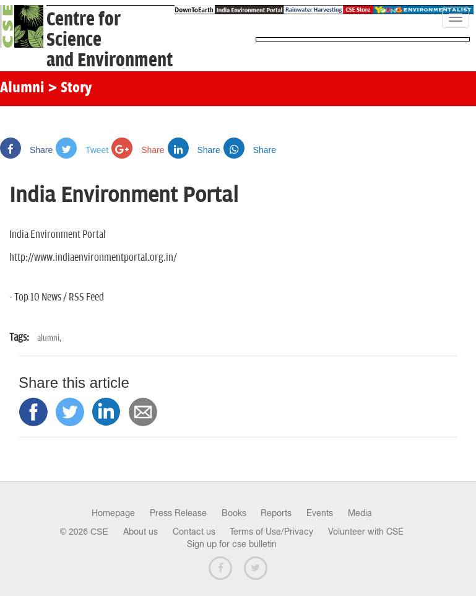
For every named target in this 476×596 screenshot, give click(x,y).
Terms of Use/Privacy (271, 532)
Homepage (113, 513)
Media (360, 513)
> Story (70, 88)
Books (234, 513)
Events (319, 513)
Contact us (194, 532)
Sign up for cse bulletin (232, 544)
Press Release (178, 513)
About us (140, 532)
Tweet (82, 150)
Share (26, 150)
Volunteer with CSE (366, 532)
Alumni (22, 88)
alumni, (49, 338)
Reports (276, 513)
